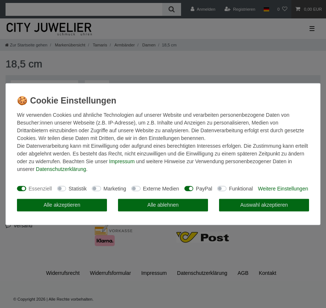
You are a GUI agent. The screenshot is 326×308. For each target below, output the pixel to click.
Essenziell (40, 188)
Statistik (78, 188)
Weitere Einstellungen (283, 188)
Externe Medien (161, 188)
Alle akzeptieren (62, 205)
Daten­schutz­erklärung (61, 169)
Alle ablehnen (163, 205)
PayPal (204, 188)
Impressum (122, 161)
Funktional (241, 188)
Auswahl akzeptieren (264, 205)
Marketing (115, 188)
